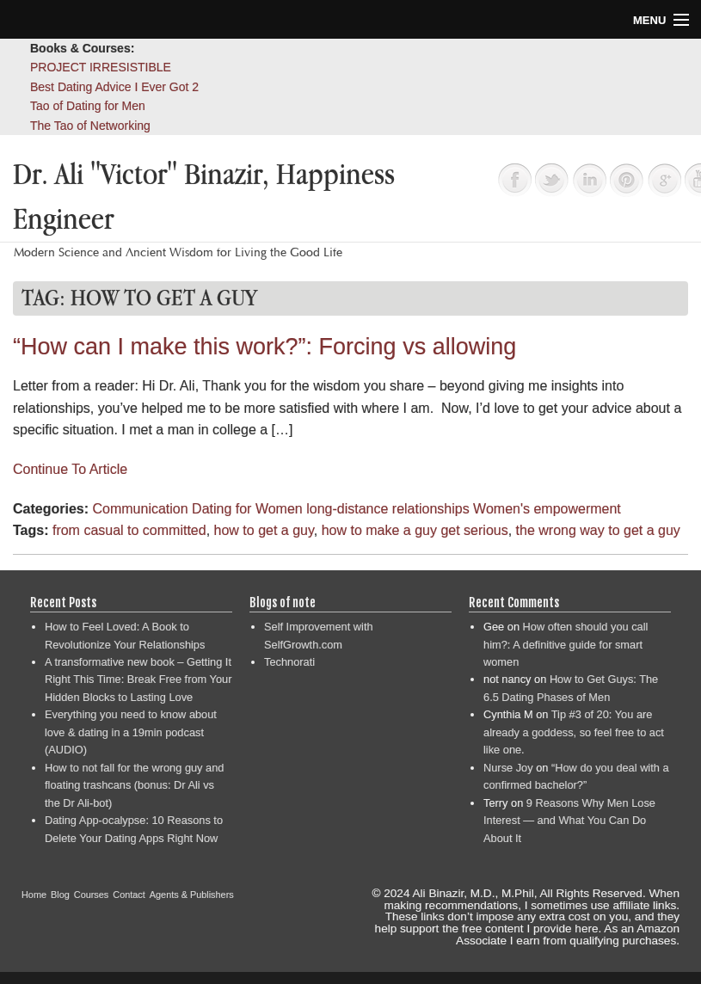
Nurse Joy (508, 767)
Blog (60, 894)
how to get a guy (264, 530)
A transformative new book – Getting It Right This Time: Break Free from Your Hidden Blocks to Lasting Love (138, 679)
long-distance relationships (387, 508)
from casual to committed (129, 530)
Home (34, 894)
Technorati (289, 661)
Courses (91, 894)
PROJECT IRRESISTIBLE (100, 67)
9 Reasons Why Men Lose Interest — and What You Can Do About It (569, 820)
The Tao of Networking (90, 125)
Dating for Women (247, 508)
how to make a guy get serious (415, 530)
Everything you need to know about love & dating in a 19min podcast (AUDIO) (131, 732)
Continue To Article (70, 469)
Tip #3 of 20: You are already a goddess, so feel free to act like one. (573, 732)
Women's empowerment (547, 508)
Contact (129, 894)
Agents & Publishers (192, 894)
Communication (140, 508)
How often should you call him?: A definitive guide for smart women (565, 644)
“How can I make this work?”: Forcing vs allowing (264, 347)
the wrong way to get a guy (598, 530)
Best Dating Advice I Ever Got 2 (114, 87)
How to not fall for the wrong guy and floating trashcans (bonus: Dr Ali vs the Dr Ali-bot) (134, 785)
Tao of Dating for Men (87, 106)
